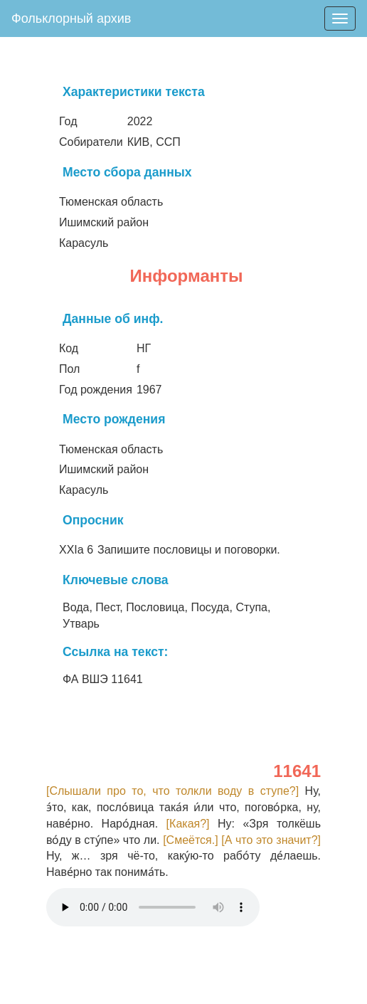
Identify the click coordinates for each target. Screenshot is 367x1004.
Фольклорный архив (71, 18)
